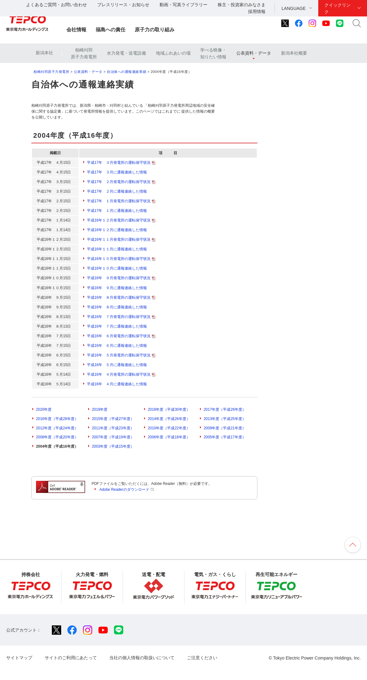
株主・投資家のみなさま (241, 4)
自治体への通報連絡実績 (126, 72)
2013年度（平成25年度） (225, 419)
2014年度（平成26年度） (169, 419)
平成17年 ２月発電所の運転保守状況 (121, 182)
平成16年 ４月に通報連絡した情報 (117, 384)
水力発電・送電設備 (126, 53)
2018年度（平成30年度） (169, 409)
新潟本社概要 (294, 53)
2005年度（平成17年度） (225, 437)
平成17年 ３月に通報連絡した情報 (117, 172)
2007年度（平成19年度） (113, 437)
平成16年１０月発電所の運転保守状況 (121, 259)
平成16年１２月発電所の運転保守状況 (121, 220)
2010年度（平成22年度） (169, 428)
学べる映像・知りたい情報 (213, 53)
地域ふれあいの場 (173, 53)
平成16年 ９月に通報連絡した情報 (117, 288)
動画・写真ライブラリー (183, 4)
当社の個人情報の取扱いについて (141, 657)
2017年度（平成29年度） (225, 409)
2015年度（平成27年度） (113, 419)
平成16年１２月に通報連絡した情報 (117, 230)
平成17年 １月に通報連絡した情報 (117, 210)
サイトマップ (19, 657)
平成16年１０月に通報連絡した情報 (117, 268)
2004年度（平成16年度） (57, 446)
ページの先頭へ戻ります (353, 545)
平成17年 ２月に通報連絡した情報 (117, 191)
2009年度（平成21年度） (225, 428)
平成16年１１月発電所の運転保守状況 (121, 239)
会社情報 (76, 29)
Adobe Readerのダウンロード (126, 489)
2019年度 (99, 409)
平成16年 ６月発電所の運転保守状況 (121, 336)
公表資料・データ (253, 53)
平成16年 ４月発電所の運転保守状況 (121, 374)
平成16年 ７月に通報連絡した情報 (117, 326)
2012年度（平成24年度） (57, 428)
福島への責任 (110, 29)
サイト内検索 (357, 23)
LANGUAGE (294, 8)
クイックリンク (337, 8)
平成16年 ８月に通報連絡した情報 (117, 307)
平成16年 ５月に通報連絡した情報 (117, 365)
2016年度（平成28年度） (57, 419)
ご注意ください (202, 657)
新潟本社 (44, 52)
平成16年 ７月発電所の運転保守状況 (121, 317)
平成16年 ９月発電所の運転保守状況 (121, 278)
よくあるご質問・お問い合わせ (56, 4)
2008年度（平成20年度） (57, 437)
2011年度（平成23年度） (113, 428)
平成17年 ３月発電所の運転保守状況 (121, 162)
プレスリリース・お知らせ (123, 4)
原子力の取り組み (154, 29)
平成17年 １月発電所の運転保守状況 (121, 201)
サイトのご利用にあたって (71, 657)
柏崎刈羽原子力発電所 (84, 53)
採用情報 (256, 11)
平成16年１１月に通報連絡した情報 (117, 249)
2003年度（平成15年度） (113, 446)
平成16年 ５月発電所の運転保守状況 (121, 355)
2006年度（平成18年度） (169, 437)
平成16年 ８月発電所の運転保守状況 (121, 297)
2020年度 (44, 409)
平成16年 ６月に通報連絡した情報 (117, 345)
